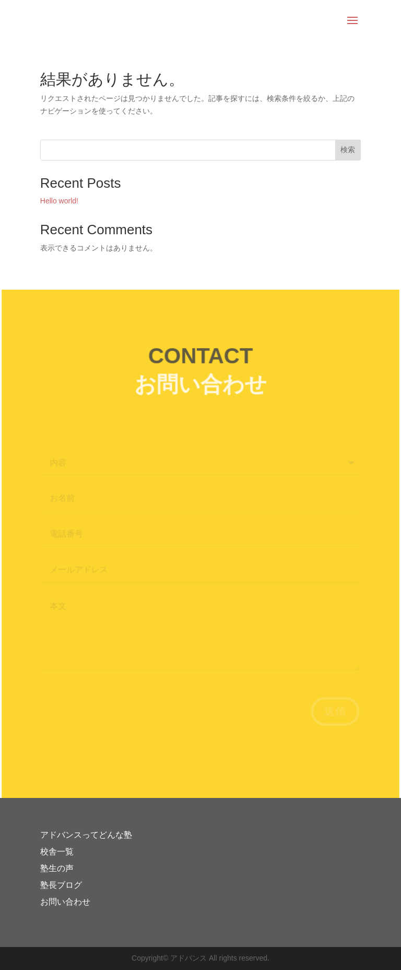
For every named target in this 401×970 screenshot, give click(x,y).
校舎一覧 (57, 851)
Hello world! (59, 201)
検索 (347, 149)
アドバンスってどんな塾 (86, 834)
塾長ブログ (61, 885)
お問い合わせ (65, 901)
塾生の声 (57, 868)
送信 (333, 712)
